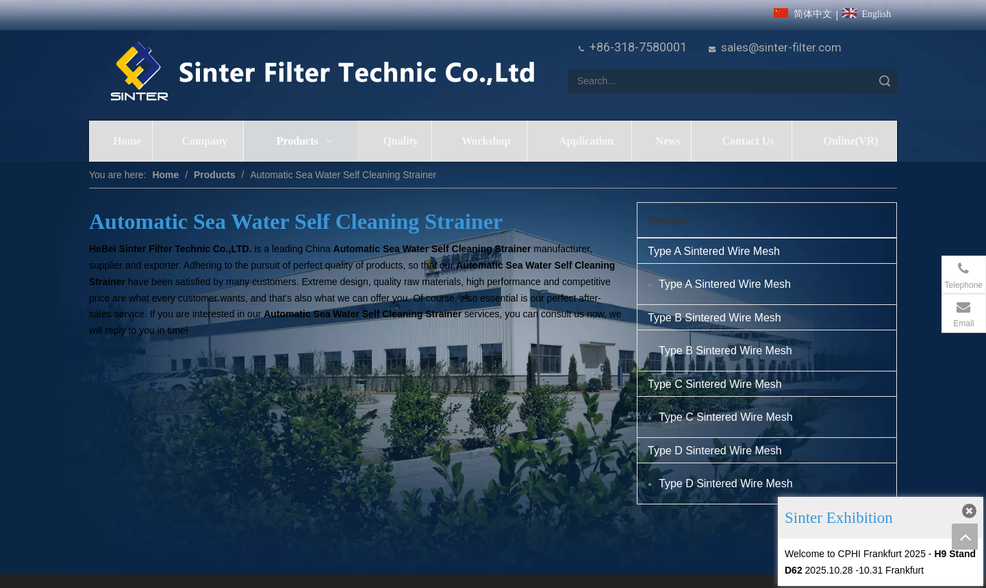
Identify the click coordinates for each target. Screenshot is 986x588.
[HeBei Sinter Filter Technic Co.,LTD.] (322, 72)
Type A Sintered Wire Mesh (714, 251)
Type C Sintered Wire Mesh (715, 384)
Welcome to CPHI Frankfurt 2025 (855, 553)
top (965, 537)
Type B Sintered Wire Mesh (714, 317)
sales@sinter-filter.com (781, 47)
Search (884, 81)
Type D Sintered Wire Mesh (715, 450)
